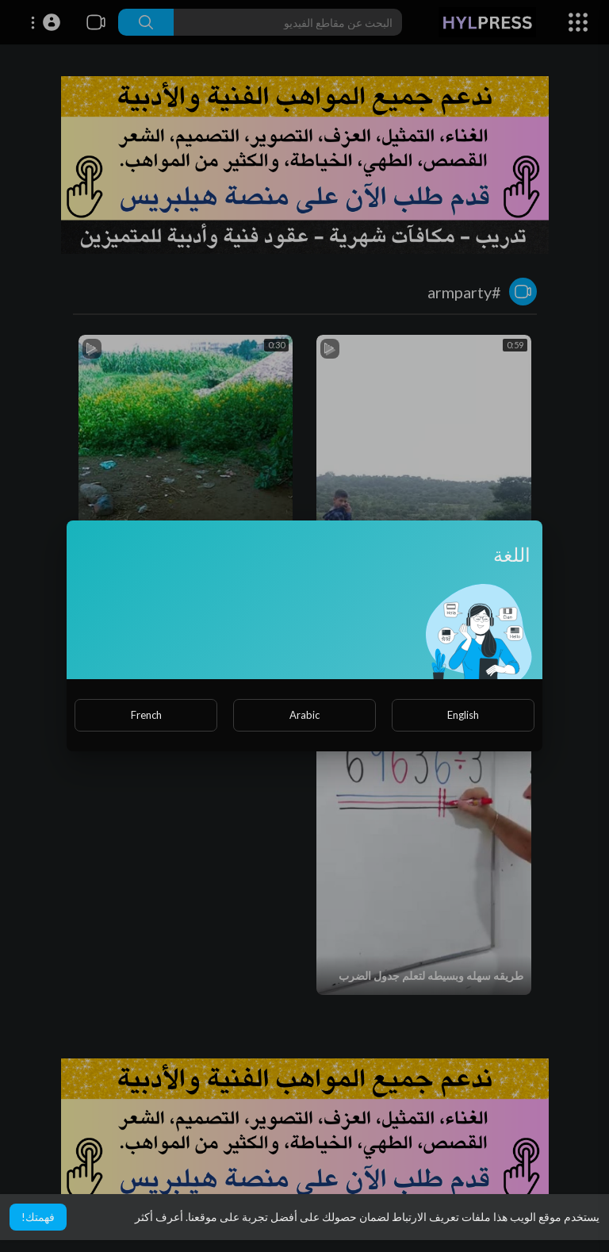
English (463, 715)
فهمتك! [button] (38, 1216)
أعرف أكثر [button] (159, 1216)
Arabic (304, 715)
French (146, 715)
